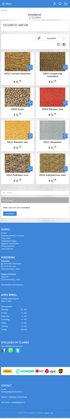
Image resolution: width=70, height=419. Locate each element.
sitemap (47, 413)
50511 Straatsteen (53, 142)
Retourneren (5, 238)
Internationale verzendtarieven (12, 285)
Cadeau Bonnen (7, 249)
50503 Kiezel (17, 109)
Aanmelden (9, 214)
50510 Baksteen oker (17, 142)
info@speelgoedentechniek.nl (12, 392)
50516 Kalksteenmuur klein (52, 175)
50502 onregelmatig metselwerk (52, 74)
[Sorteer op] (51, 38)
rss (52, 413)
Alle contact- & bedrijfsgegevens (13, 402)
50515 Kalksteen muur (17, 175)
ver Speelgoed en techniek (12, 346)
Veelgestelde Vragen (8, 241)
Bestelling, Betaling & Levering (12, 236)
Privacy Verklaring (7, 246)
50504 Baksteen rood (52, 109)
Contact (4, 10)
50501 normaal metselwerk (17, 73)
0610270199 (22, 397)
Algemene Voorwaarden (10, 244)
